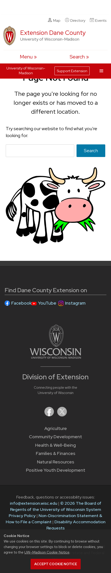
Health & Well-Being (55, 445)
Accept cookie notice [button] (55, 564)
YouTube (47, 303)
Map (54, 20)
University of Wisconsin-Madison (25, 70)
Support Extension (72, 71)
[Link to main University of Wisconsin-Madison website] (55, 357)
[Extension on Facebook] (49, 415)
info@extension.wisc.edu (33, 503)
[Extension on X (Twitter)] (62, 415)
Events (98, 20)
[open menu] (28, 56)
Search (91, 151)
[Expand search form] (79, 57)
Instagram (75, 303)
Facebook (21, 303)
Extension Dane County (53, 33)
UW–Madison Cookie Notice (46, 552)
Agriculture (55, 428)
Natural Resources (55, 462)
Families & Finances (55, 453)
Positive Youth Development (55, 470)
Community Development (55, 437)
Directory (75, 20)
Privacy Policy (22, 515)
